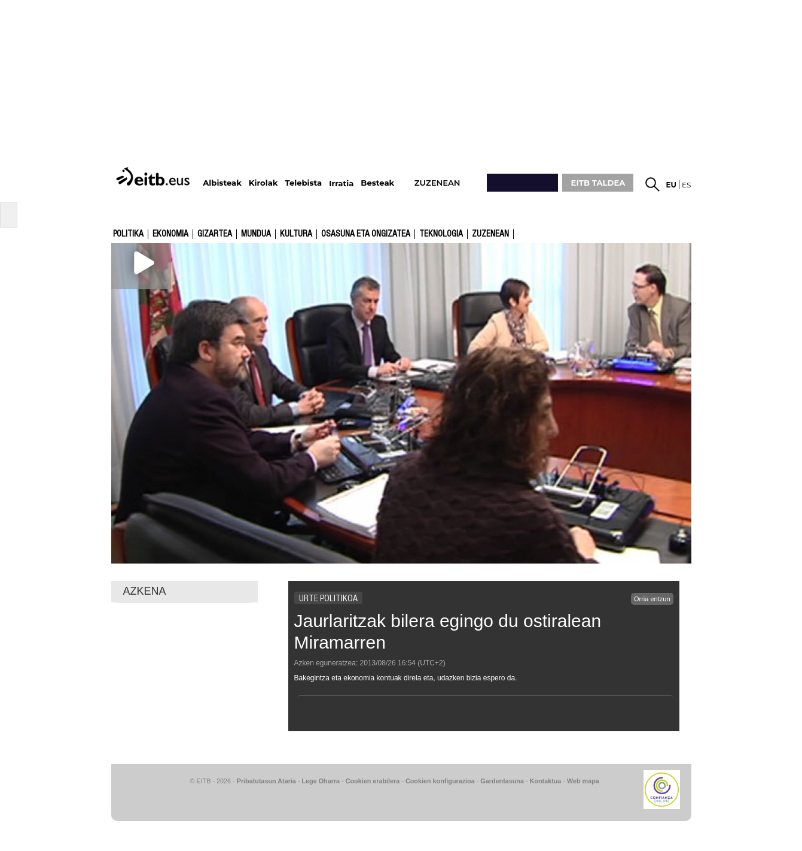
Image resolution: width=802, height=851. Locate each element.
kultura (296, 234)
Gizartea (214, 234)
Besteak (377, 182)
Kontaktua (546, 781)
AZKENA (144, 591)
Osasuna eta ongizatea (365, 234)
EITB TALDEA (598, 182)
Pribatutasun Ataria (266, 781)
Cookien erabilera (373, 781)
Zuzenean (490, 234)
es (686, 184)
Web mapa (583, 781)
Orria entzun (652, 598)
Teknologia (441, 234)
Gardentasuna (502, 781)
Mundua (256, 234)
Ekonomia (170, 234)
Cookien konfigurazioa (440, 781)
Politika (128, 234)
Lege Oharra (321, 781)
